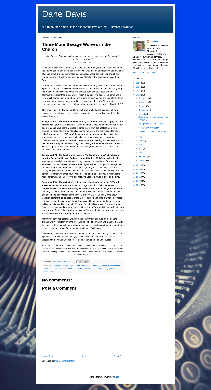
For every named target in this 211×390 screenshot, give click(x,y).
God (55, 269)
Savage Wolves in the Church (151, 124)
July (141, 136)
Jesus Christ (78, 269)
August (142, 114)
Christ (88, 266)
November (143, 102)
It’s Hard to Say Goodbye (149, 128)
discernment (48, 269)
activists (66, 266)
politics (99, 269)
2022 (138, 95)
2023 (138, 91)
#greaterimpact (56, 266)
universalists (48, 272)
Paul (93, 269)
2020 (138, 169)
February (143, 156)
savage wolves (109, 269)
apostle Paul (75, 266)
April (141, 148)
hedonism (62, 269)
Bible (83, 266)
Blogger (117, 377)
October (142, 106)
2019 (138, 173)
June (141, 141)
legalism (87, 269)
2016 (138, 185)
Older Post (118, 356)
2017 (138, 181)
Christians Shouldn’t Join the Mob (153, 132)
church (104, 266)
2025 (138, 83)
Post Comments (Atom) (64, 361)
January (142, 160)
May (141, 144)
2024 (138, 87)
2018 (138, 177)
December (143, 98)
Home (83, 356)
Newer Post (48, 356)
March (142, 152)
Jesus (69, 269)
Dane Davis (64, 14)
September (144, 110)
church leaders (114, 266)
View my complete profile (144, 72)
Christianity (96, 266)
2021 (138, 165)
